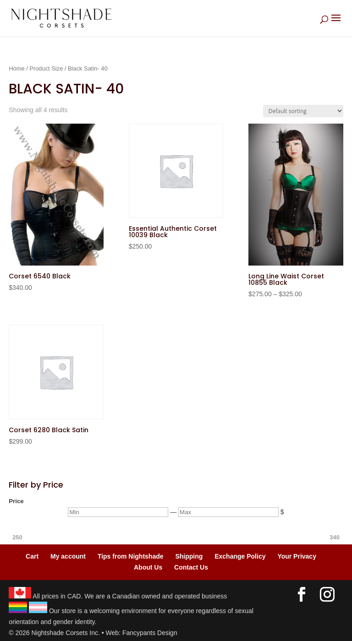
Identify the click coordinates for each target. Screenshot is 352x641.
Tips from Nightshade (131, 556)
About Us (148, 567)
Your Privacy (296, 556)
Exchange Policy (239, 556)
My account (68, 556)
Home (16, 68)
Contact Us (191, 567)
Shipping (189, 556)
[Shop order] (303, 111)
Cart (32, 556)
